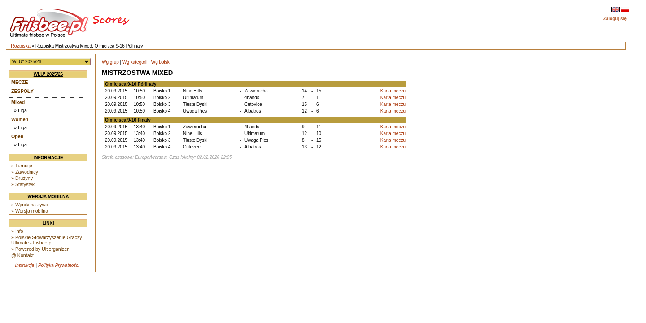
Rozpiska (21, 45)
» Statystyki (23, 184)
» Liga (20, 110)
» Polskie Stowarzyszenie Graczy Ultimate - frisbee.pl (46, 240)
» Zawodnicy (24, 172)
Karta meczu (393, 90)
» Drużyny (22, 178)
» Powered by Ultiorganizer (40, 249)
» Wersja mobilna (29, 211)
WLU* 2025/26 (48, 74)
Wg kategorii (135, 62)
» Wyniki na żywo (29, 204)
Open (17, 136)
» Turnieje (21, 165)
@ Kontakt (22, 255)
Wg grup (110, 62)
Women (19, 119)
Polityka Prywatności (58, 265)
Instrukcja (24, 265)
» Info (17, 231)
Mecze (19, 82)
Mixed (18, 102)
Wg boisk (160, 62)
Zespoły (22, 91)
